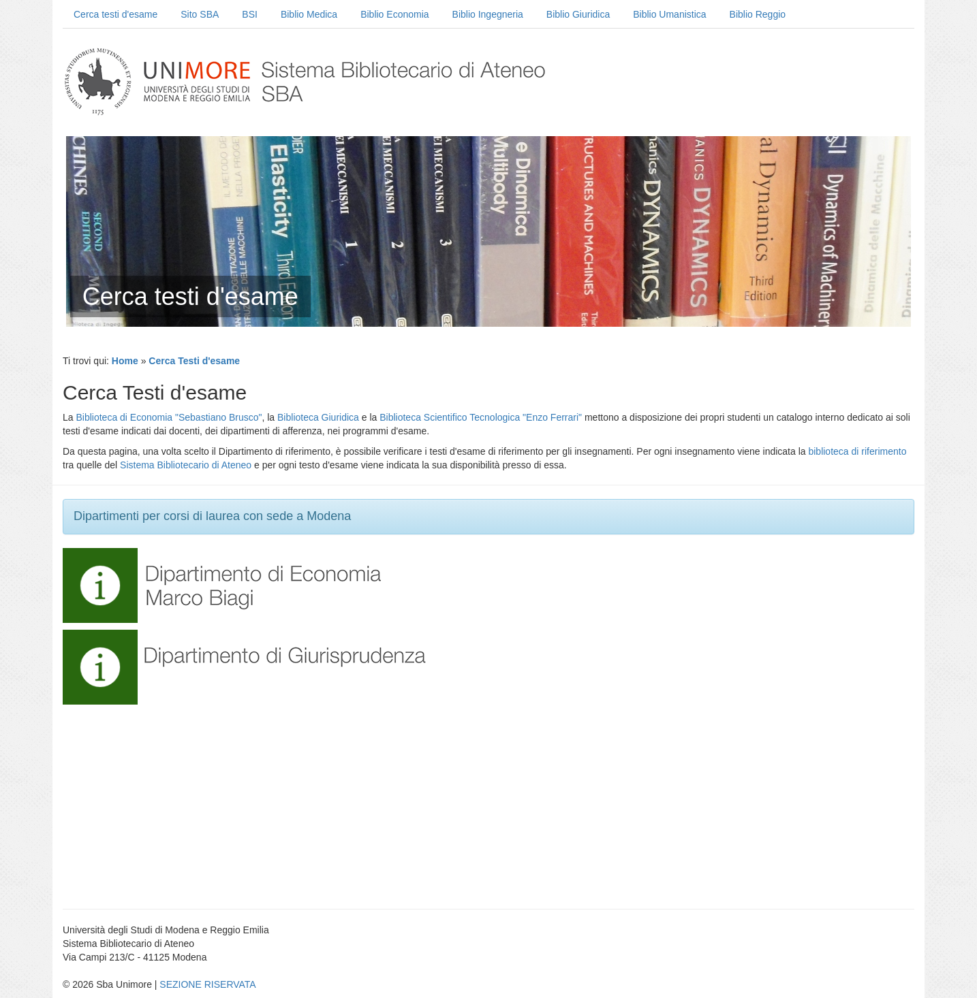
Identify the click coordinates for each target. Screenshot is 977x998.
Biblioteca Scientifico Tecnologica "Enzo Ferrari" (480, 417)
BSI (250, 14)
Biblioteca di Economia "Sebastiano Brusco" (169, 417)
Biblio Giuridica (578, 14)
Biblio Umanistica (669, 14)
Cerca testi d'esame (115, 14)
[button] (100, 584)
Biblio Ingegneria (487, 14)
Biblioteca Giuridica (318, 417)
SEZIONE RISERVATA (207, 984)
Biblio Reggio (758, 14)
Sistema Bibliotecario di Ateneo (185, 465)
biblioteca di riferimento (857, 451)
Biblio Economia (394, 14)
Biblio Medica (309, 14)
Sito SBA (200, 14)
